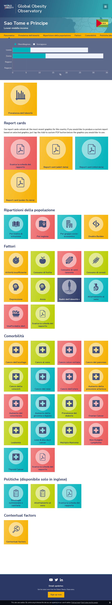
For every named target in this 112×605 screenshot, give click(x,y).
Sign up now (56, 594)
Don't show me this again (89, 603)
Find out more (75, 603)
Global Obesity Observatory (32, 8)
